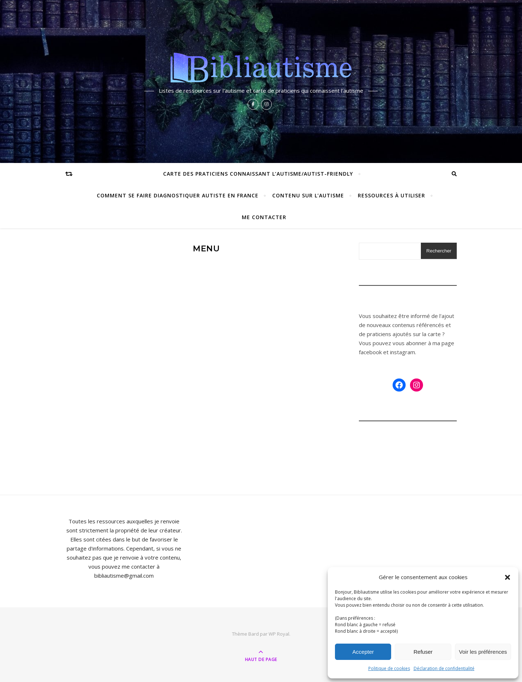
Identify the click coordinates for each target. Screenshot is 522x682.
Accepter (363, 652)
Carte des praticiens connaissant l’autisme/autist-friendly (258, 173)
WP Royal (279, 634)
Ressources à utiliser (391, 195)
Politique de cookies (389, 668)
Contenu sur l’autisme (308, 195)
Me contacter (264, 217)
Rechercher (438, 251)
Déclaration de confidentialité (444, 668)
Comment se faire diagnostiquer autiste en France (177, 195)
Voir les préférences (483, 652)
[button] (507, 577)
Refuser (423, 652)
